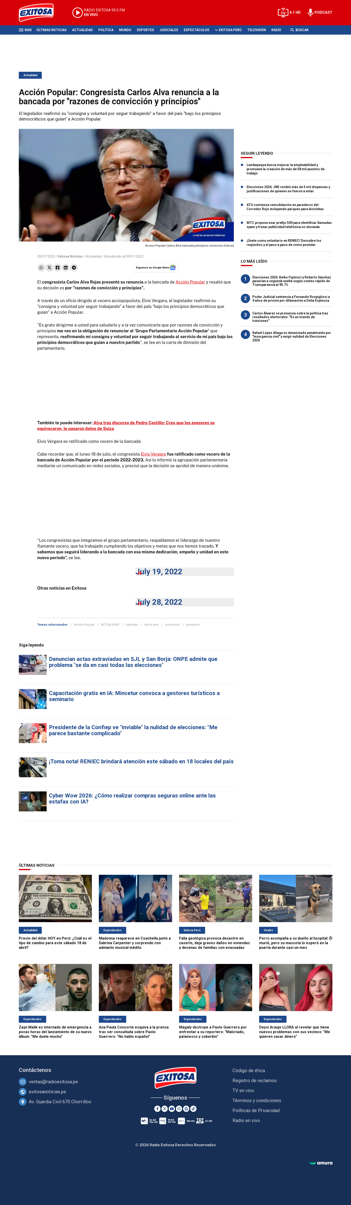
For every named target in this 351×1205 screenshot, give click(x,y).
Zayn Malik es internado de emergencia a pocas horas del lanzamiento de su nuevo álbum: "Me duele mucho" (55, 1032)
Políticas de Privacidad (256, 1110)
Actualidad (82, 30)
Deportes (145, 30)
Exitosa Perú (230, 30)
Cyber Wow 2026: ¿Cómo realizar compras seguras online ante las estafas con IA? (132, 798)
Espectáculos (196, 30)
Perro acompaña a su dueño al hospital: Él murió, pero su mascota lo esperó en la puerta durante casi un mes (295, 943)
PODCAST (323, 12)
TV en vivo (243, 1090)
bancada (132, 624)
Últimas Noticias (51, 30)
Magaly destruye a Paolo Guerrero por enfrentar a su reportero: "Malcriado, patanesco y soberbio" (213, 1032)
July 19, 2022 (158, 571)
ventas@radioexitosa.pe (53, 1081)
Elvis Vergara (153, 454)
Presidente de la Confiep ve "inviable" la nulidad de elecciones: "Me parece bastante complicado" (133, 730)
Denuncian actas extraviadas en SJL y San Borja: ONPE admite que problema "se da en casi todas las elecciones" (133, 662)
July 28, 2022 (158, 602)
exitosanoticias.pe (47, 1091)
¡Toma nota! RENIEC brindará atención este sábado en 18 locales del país (141, 761)
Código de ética (248, 1070)
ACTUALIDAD (110, 624)
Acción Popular (190, 282)
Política (105, 30)
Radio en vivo (246, 1120)
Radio (276, 30)
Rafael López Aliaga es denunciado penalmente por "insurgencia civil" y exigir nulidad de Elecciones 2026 (291, 336)
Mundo (125, 30)
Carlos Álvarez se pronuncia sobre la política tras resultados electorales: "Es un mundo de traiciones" (290, 317)
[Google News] (186, 1109)
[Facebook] (157, 1109)
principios (193, 624)
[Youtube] (172, 1109)
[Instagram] (179, 1109)
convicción (172, 624)
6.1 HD (295, 12)
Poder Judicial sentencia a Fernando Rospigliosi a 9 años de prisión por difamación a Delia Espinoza (291, 298)
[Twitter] (164, 1109)
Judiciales (169, 30)
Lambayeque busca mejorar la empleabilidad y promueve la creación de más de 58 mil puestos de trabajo (286, 169)
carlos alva (151, 624)
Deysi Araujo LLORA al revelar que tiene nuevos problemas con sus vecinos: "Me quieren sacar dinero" (294, 1032)
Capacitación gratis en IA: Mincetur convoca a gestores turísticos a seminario (134, 696)
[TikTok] (193, 1109)
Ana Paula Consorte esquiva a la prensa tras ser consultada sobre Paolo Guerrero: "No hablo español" (134, 1032)
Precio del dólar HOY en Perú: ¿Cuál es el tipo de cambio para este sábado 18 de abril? (55, 943)
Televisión (256, 30)
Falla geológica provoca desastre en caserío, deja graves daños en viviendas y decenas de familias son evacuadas (214, 943)
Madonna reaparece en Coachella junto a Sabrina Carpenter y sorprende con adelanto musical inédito (135, 943)
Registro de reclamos (254, 1080)
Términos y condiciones (256, 1100)
